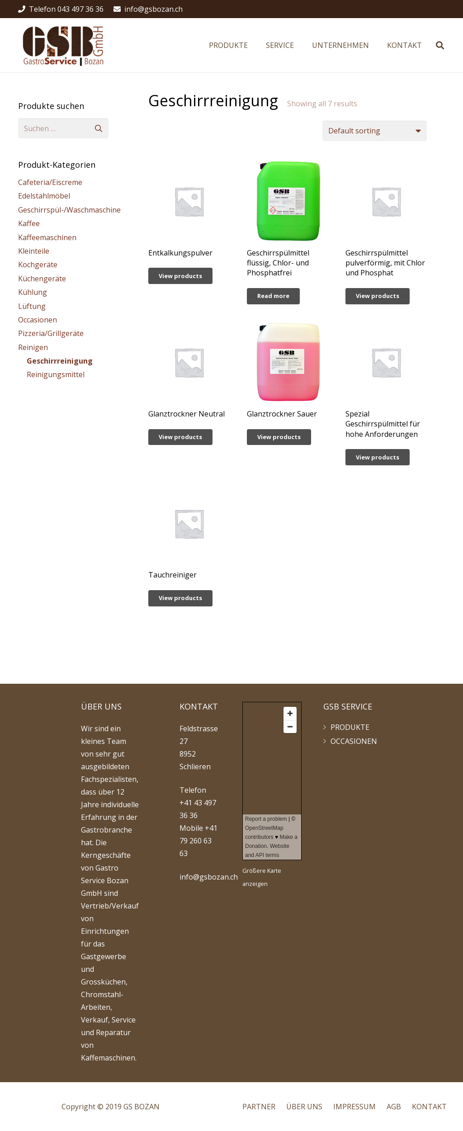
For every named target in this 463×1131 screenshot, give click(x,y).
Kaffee (29, 223)
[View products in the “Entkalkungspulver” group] (180, 276)
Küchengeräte (42, 279)
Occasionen (37, 320)
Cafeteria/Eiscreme (50, 182)
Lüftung (32, 306)
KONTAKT (429, 1107)
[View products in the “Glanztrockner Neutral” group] (180, 437)
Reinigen (33, 347)
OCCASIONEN (354, 741)
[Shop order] (374, 131)
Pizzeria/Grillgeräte (51, 333)
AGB (394, 1107)
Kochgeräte (37, 265)
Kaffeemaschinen (47, 237)
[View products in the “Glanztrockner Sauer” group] (279, 437)
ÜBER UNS (304, 1107)
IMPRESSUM (354, 1107)
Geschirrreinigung (60, 361)
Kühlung (32, 292)
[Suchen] (440, 45)
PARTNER (258, 1107)
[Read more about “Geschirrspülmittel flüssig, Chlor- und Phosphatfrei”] (273, 296)
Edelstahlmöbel (44, 196)
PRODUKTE (350, 727)
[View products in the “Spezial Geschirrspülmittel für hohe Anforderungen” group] (377, 457)
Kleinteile (33, 251)
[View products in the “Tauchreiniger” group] (180, 598)
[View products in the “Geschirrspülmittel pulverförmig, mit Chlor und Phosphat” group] (377, 296)
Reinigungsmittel (56, 374)
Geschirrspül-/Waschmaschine (69, 210)
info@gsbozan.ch (209, 877)
